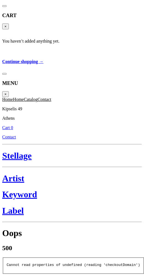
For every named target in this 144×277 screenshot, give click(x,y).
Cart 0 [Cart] (96, 7)
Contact (96, 13)
